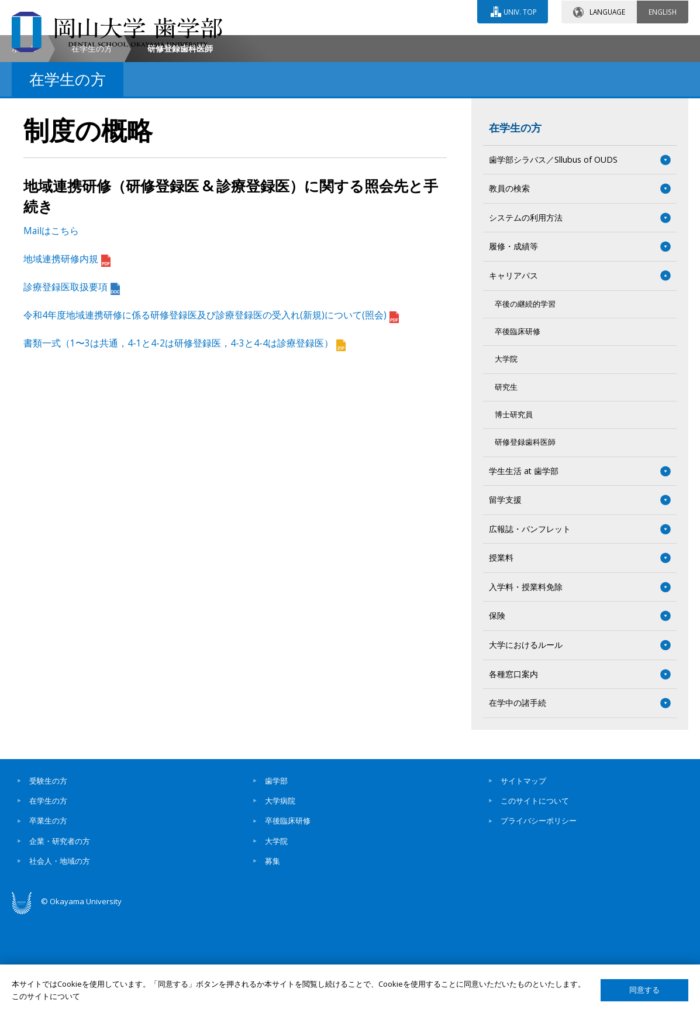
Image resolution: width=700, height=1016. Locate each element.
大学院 (506, 457)
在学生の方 (91, 146)
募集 (272, 959)
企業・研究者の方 (59, 939)
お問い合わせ (381, 45)
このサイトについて (535, 899)
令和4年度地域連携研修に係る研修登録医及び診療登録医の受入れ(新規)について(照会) (211, 413)
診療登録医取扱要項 (71, 385)
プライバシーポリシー (539, 919)
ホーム (24, 146)
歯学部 (276, 879)
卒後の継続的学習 (525, 402)
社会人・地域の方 (59, 959)
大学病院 (280, 899)
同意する (644, 990)
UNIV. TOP (519, 11)
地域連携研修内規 (67, 357)
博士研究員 (514, 513)
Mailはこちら (51, 328)
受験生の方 (48, 879)
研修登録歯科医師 (525, 540)
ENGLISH (663, 11)
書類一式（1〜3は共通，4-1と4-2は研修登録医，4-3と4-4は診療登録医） (184, 441)
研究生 (506, 485)
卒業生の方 (48, 919)
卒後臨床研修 (517, 430)
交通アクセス (484, 45)
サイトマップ (523, 879)
